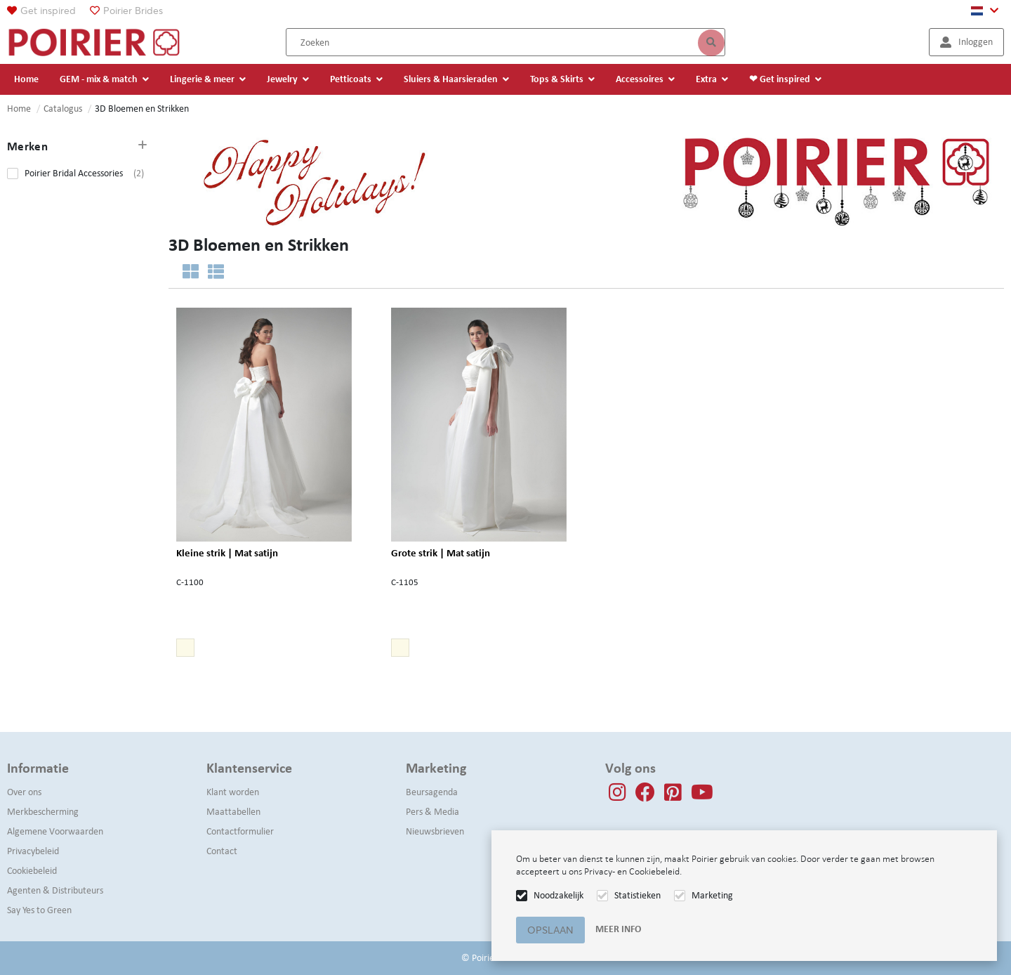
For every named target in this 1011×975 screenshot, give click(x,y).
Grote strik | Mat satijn (440, 553)
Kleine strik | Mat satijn (227, 553)
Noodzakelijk (558, 895)
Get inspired (48, 10)
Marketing (712, 895)
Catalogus (63, 108)
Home (19, 108)
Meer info (618, 929)
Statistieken (637, 895)
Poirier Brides (133, 10)
